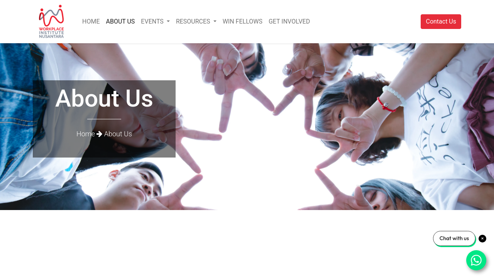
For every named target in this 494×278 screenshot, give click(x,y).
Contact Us (441, 21)
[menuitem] (91, 21)
